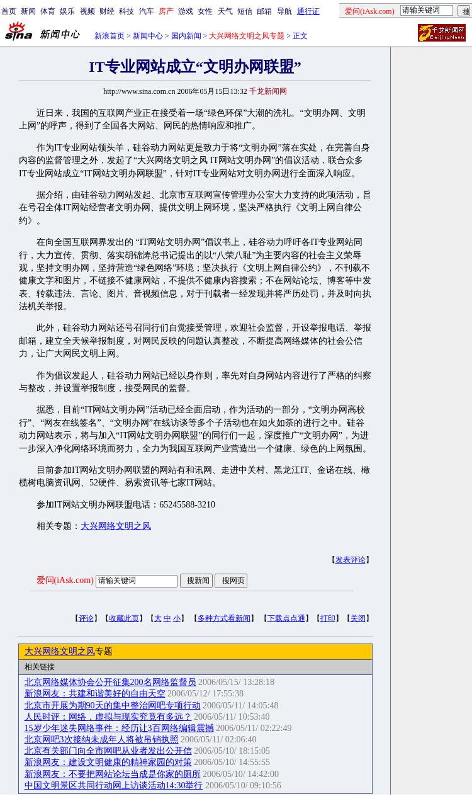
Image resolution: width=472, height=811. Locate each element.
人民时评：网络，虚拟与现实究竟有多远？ (108, 717)
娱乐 (67, 11)
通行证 (308, 11)
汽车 (146, 11)
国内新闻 (186, 35)
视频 (87, 11)
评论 (86, 618)
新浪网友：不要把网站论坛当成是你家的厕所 (113, 774)
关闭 (358, 618)
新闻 (28, 11)
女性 (205, 11)
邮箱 (264, 11)
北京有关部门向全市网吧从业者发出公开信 (108, 751)
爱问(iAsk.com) (65, 580)
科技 (126, 11)
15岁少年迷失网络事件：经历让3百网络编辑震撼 (119, 728)
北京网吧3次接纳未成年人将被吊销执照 (102, 739)
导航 (284, 11)
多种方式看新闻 (224, 618)
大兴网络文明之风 (116, 526)
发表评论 (350, 559)
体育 (47, 11)
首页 (8, 11)
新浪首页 (109, 35)
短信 (244, 11)
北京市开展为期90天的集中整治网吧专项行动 (113, 705)
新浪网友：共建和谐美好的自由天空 (95, 693)
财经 (107, 11)
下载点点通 (286, 618)
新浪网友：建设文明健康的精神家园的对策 (108, 762)
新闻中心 (148, 35)
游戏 (185, 11)
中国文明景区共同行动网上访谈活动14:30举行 (114, 785)
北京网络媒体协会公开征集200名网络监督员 (110, 682)
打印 (327, 618)
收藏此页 (124, 618)
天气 (225, 11)
